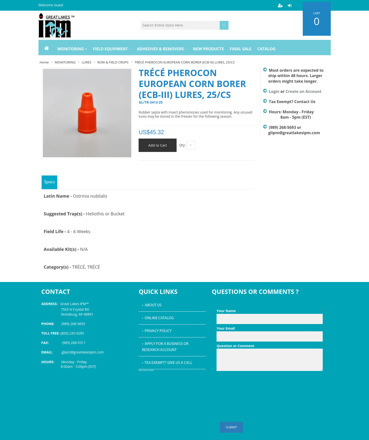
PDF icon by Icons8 (146, 370)
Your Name (270, 310)
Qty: (182, 145)
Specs (49, 182)
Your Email (270, 328)
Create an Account (304, 91)
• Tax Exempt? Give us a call (167, 363)
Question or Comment (270, 345)
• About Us (151, 305)
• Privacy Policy (157, 331)
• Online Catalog (158, 318)
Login (274, 91)
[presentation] (254, 384)
